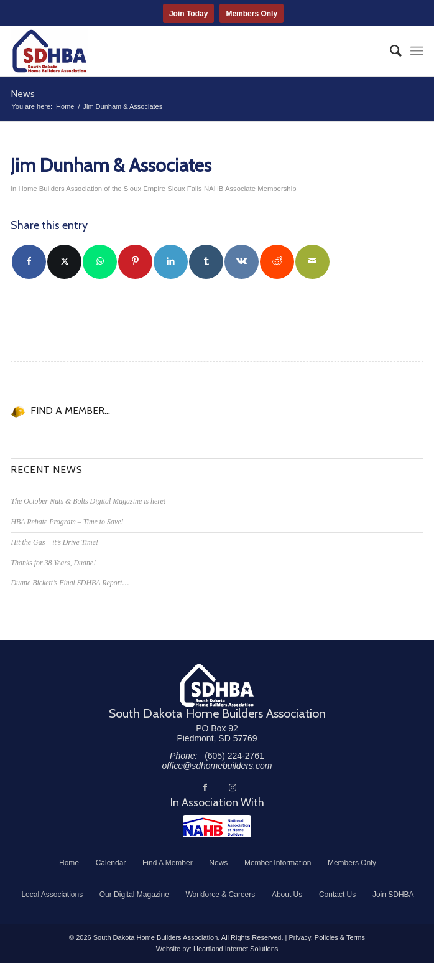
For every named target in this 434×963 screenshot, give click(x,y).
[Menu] (416, 51)
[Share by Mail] (312, 262)
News (23, 94)
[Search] (389, 51)
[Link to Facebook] (205, 787)
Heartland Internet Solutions (235, 948)
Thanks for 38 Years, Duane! (53, 562)
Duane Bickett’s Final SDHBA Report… (70, 582)
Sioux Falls (184, 188)
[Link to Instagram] (232, 787)
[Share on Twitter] (64, 262)
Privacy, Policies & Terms (326, 937)
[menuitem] (389, 51)
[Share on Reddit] (277, 262)
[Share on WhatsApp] (100, 262)
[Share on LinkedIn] (171, 262)
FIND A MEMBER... (70, 410)
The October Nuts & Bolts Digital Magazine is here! (88, 501)
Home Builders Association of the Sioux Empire (91, 188)
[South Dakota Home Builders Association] (175, 51)
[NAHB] (217, 826)
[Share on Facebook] (29, 262)
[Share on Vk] (241, 262)
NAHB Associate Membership (250, 188)
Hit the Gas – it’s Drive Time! (54, 542)
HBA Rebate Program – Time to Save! (67, 521)
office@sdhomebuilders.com (217, 766)
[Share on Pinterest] (135, 262)
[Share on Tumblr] (206, 262)
